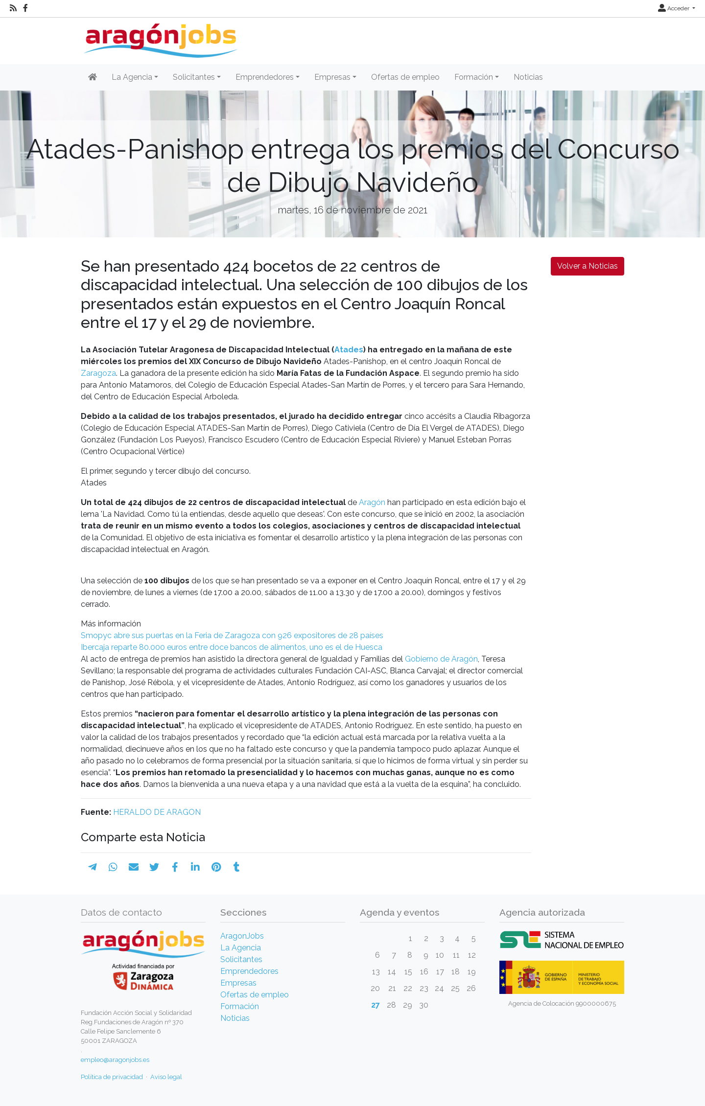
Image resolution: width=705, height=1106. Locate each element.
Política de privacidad (112, 1077)
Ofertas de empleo (405, 77)
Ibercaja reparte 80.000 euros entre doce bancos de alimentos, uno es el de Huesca (231, 647)
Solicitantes (241, 959)
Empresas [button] (332, 77)
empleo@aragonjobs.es (115, 1059)
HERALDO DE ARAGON (157, 812)
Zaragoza (98, 373)
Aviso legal (166, 1077)
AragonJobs (242, 936)
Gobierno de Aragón (441, 659)
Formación (239, 1006)
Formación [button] (473, 77)
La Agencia (240, 947)
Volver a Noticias (587, 266)
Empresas (238, 983)
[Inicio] (159, 37)
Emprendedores (249, 971)
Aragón (372, 502)
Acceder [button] (674, 8)
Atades (348, 349)
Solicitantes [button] (194, 77)
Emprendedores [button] (264, 77)
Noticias (528, 77)
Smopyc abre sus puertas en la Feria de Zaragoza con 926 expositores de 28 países (232, 635)
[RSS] (13, 8)
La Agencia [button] (132, 77)
